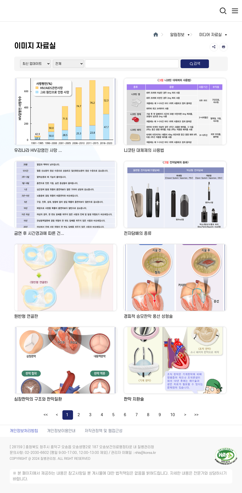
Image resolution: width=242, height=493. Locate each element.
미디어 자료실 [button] (213, 35)
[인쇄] (223, 47)
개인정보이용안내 (61, 431)
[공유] (214, 47)
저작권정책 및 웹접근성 (103, 431)
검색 (194, 64)
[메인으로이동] (155, 34)
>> (196, 415)
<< (45, 415)
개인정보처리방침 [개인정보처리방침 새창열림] (24, 431)
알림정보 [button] (180, 35)
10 (172, 415)
